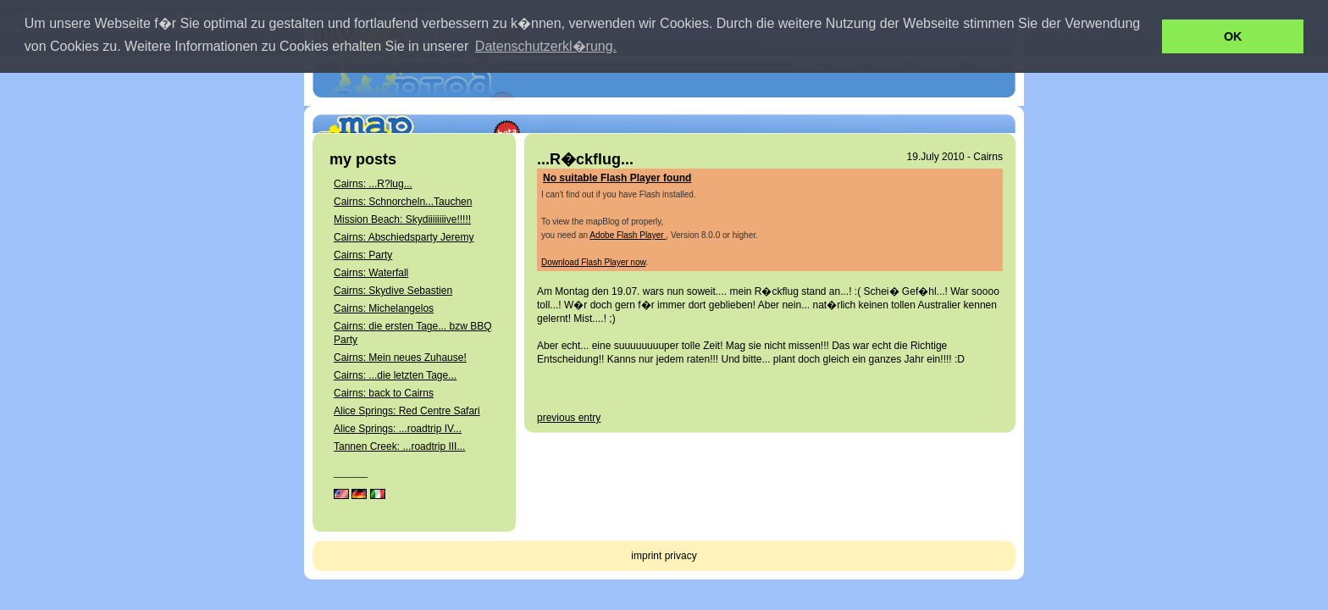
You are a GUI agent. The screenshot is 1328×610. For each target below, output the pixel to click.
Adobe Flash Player (627, 235)
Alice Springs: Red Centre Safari (407, 411)
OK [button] (1233, 36)
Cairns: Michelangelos (384, 308)
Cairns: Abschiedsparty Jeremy (403, 237)
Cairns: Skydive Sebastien (393, 291)
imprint (646, 556)
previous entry (568, 418)
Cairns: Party (363, 255)
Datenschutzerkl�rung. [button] (546, 46)
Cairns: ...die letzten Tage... (395, 375)
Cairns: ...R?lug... (373, 184)
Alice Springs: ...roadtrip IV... (398, 429)
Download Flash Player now (593, 262)
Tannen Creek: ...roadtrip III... (399, 446)
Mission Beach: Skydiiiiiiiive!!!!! (402, 219)
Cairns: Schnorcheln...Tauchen (403, 202)
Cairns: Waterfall (371, 273)
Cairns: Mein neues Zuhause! (400, 357)
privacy (681, 556)
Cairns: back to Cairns (384, 393)
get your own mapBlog (939, 106)
